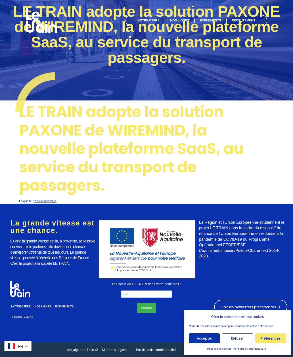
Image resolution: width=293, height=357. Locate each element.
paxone (38, 201)
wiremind (50, 201)
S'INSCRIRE (146, 308)
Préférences (270, 338)
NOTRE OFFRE (149, 20)
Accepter (204, 338)
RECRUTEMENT (243, 20)
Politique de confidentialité (249, 348)
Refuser (237, 338)
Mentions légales (114, 349)
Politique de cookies (219, 348)
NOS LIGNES (179, 20)
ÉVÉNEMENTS (210, 20)
